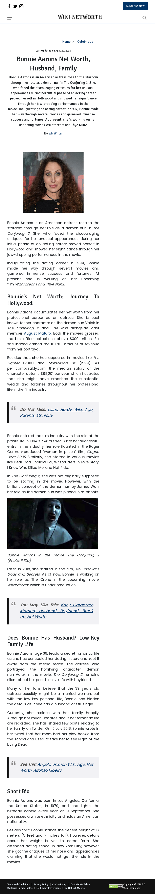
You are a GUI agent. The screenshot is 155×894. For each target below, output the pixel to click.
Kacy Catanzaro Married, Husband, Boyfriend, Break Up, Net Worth (56, 610)
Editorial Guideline (80, 884)
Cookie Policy (59, 884)
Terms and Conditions (18, 884)
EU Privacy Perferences (49, 888)
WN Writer (56, 133)
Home (66, 42)
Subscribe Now (135, 6)
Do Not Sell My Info (75, 888)
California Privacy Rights (19, 888)
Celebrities (85, 42)
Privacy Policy (41, 884)
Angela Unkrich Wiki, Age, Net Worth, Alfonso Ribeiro (56, 767)
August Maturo (37, 333)
